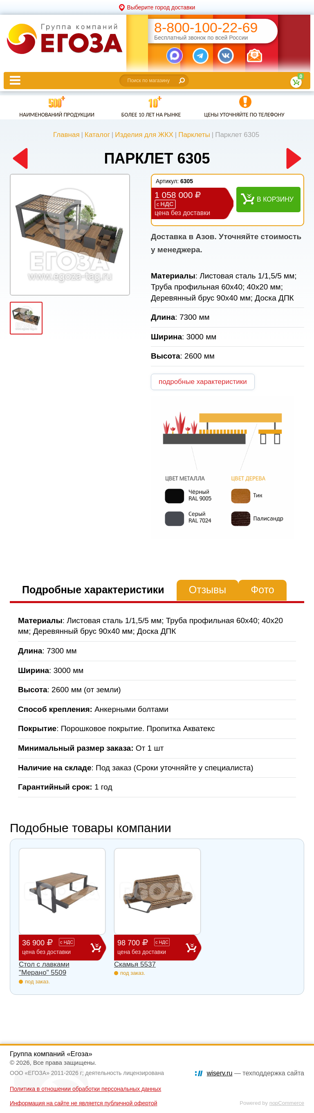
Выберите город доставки (161, 7)
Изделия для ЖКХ (144, 135)
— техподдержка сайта (255, 1073)
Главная (66, 135)
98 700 (151, 947)
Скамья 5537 (135, 964)
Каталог (97, 135)
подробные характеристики (203, 382)
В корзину (275, 199)
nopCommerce (286, 1103)
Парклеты (194, 135)
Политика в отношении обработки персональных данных (85, 1089)
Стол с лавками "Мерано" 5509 (44, 968)
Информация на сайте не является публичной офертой (83, 1103)
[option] (70, 235)
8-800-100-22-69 (206, 27)
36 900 (56, 947)
